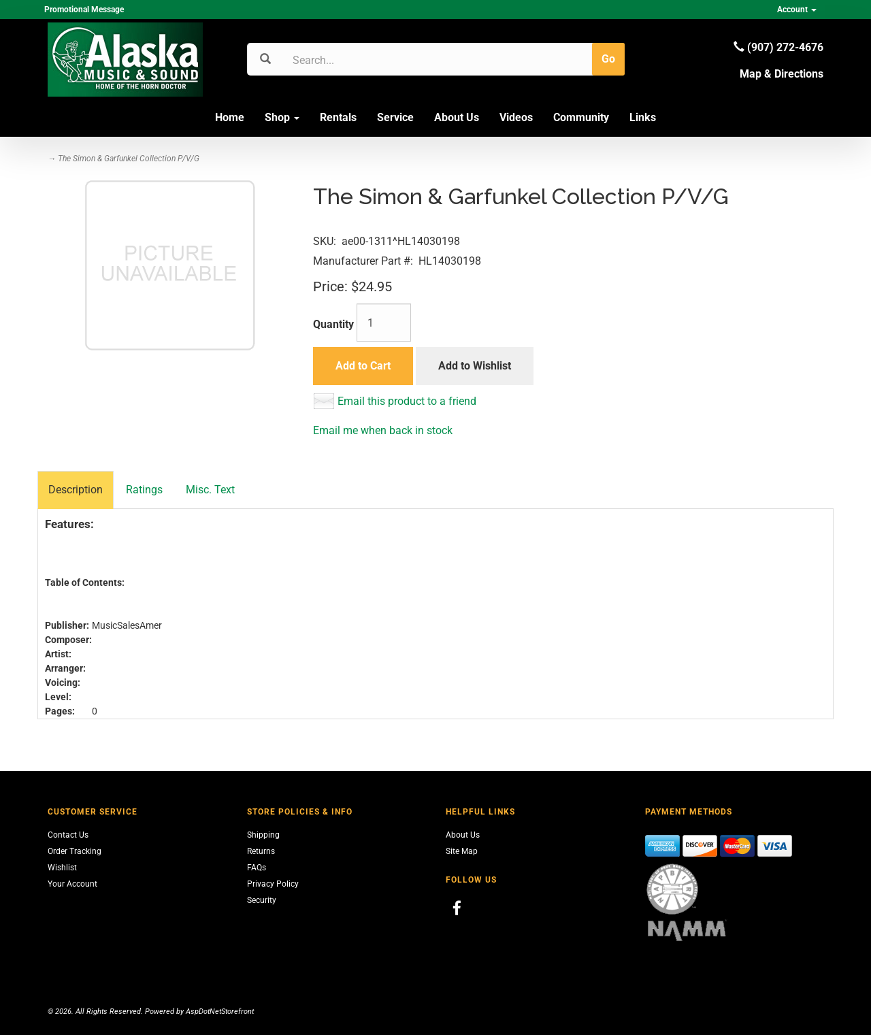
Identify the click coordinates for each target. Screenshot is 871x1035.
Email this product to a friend (407, 401)
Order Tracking (74, 851)
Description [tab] (75, 489)
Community (581, 117)
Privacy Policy (273, 884)
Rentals (338, 117)
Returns (261, 851)
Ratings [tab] (144, 489)
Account (797, 9)
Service (395, 117)
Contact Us (68, 835)
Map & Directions (781, 73)
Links (642, 117)
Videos (516, 117)
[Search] (357, 60)
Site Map (462, 851)
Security (261, 900)
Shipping (263, 835)
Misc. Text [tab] (210, 489)
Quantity (333, 324)
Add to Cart (363, 365)
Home (229, 117)
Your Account (72, 884)
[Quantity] (384, 322)
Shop (282, 117)
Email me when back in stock (383, 430)
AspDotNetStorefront (220, 1011)
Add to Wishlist (474, 365)
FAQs (256, 867)
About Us (456, 117)
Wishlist (62, 867)
